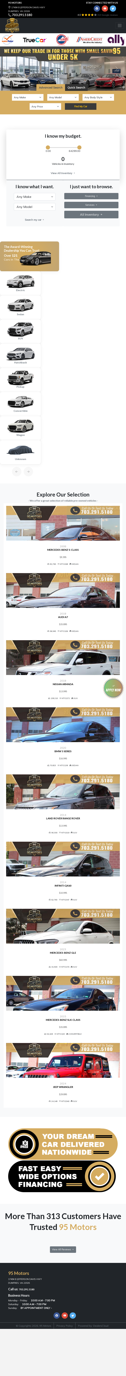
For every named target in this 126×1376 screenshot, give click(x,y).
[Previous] (13, 464)
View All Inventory (63, 173)
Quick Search (76, 87)
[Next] (25, 464)
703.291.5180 (22, 15)
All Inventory (91, 214)
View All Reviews (63, 1297)
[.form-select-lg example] (34, 197)
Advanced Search (51, 87)
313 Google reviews (107, 15)
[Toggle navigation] (119, 25)
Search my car (34, 219)
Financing (91, 196)
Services (91, 204)
